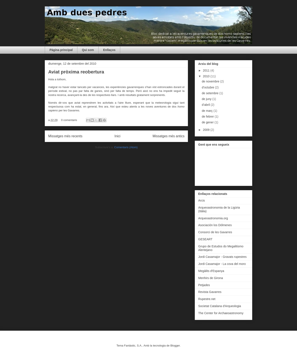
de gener (208, 122)
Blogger (175, 345)
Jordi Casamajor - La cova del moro (222, 264)
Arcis (201, 200)
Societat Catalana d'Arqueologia (219, 306)
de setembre (210, 93)
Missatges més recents (65, 136)
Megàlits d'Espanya (211, 271)
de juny (207, 99)
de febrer (208, 116)
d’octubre (208, 87)
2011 (206, 70)
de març (207, 110)
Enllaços (109, 50)
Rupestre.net (206, 299)
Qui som (88, 50)
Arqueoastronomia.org (213, 218)
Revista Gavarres (209, 292)
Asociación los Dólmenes (215, 225)
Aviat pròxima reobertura (76, 72)
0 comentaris (69, 120)
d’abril (206, 104)
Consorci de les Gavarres (215, 232)
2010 (206, 76)
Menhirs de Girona (210, 278)
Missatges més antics (168, 136)
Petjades (204, 285)
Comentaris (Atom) (126, 147)
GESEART (205, 239)
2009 (206, 129)
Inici (117, 136)
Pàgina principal (61, 50)
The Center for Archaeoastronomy (220, 313)
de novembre (211, 81)
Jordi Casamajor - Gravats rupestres (222, 256)
